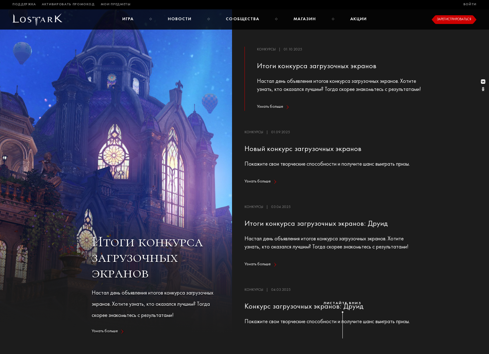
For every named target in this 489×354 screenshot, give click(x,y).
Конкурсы (266, 49)
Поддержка (24, 4)
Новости (180, 19)
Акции (358, 19)
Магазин (304, 19)
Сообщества (242, 19)
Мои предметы (116, 4)
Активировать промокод (68, 4)
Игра (127, 19)
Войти (470, 4)
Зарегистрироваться (454, 19)
